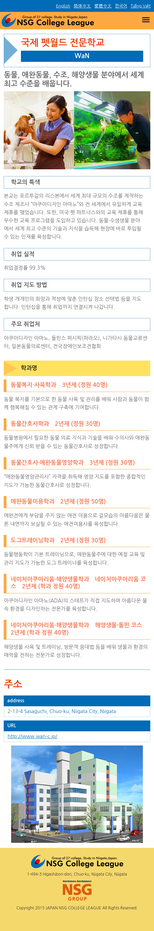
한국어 (121, 6)
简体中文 (82, 6)
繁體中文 (102, 6)
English (63, 6)
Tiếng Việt (141, 6)
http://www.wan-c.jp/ (32, 736)
